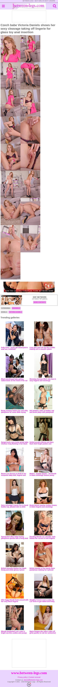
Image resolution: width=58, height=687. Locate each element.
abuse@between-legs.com (33, 680)
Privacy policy (22, 677)
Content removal (34, 677)
